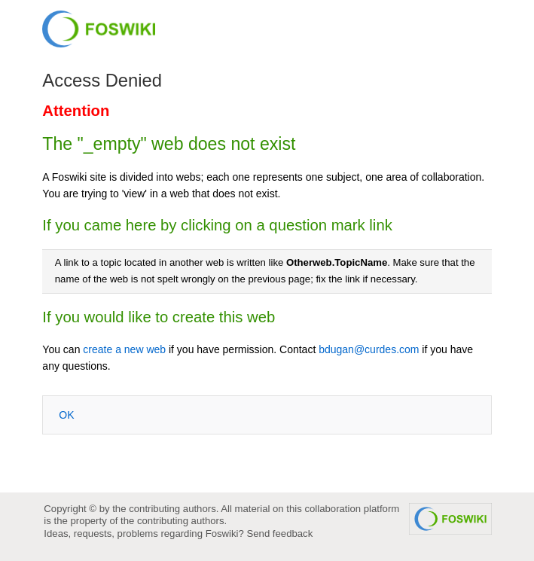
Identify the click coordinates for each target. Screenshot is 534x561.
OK (66, 415)
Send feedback (279, 533)
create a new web (124, 349)
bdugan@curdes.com (369, 349)
